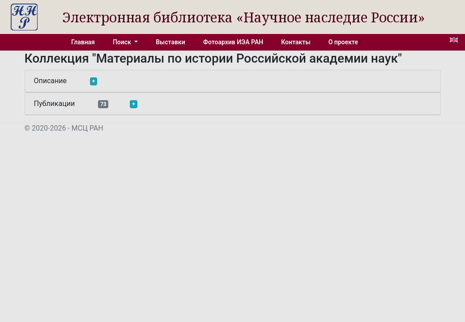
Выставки (170, 42)
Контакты (295, 42)
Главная (83, 42)
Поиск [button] (122, 42)
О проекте (343, 42)
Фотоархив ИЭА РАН (233, 42)
